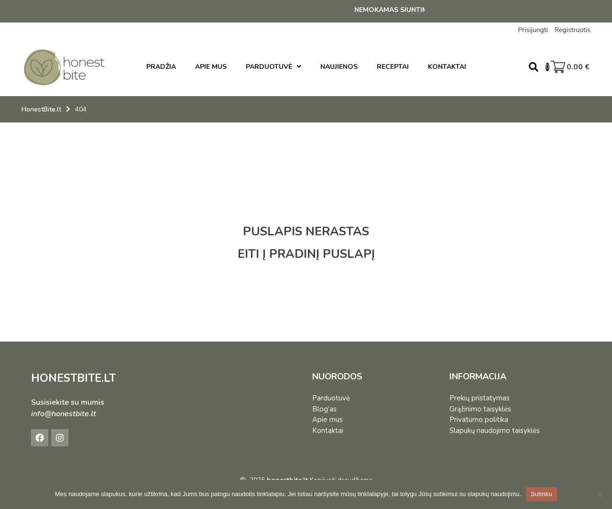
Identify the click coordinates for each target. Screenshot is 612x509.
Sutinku (541, 494)
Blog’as (324, 409)
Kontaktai (327, 430)
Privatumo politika (478, 419)
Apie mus (327, 419)
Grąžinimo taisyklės (480, 409)
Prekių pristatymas (479, 398)
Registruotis (572, 29)
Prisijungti (532, 29)
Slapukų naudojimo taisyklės (494, 430)
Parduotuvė (331, 398)
